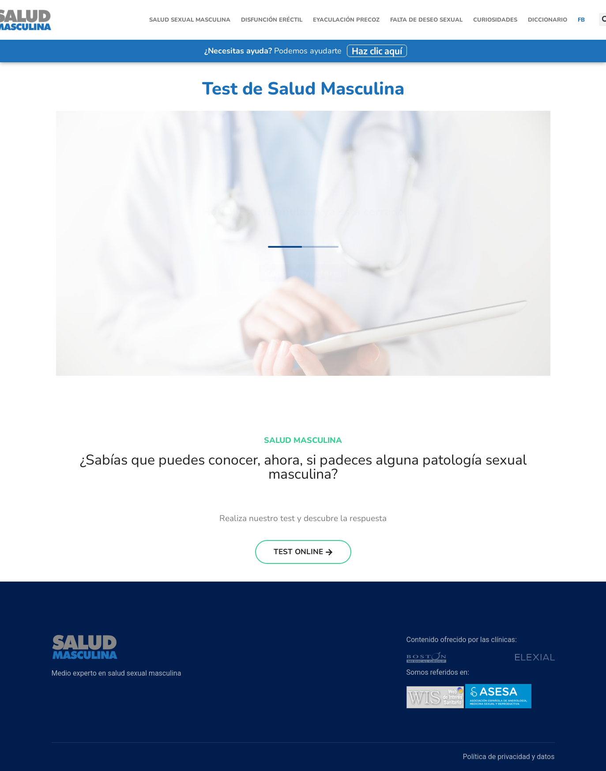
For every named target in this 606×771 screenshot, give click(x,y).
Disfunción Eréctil (271, 20)
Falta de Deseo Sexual (426, 20)
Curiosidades (495, 20)
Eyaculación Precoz (346, 20)
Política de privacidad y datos (509, 756)
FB (581, 20)
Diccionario (547, 20)
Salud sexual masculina (189, 20)
